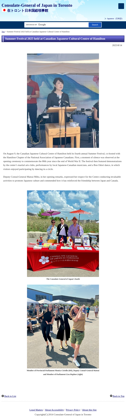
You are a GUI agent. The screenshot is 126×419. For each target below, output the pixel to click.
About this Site (89, 410)
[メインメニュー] (121, 6)
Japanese (115, 18)
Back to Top (118, 396)
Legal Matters (36, 410)
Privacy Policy (73, 410)
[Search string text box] (56, 24)
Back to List (10, 396)
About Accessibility (54, 410)
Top (3, 32)
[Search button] (95, 24)
